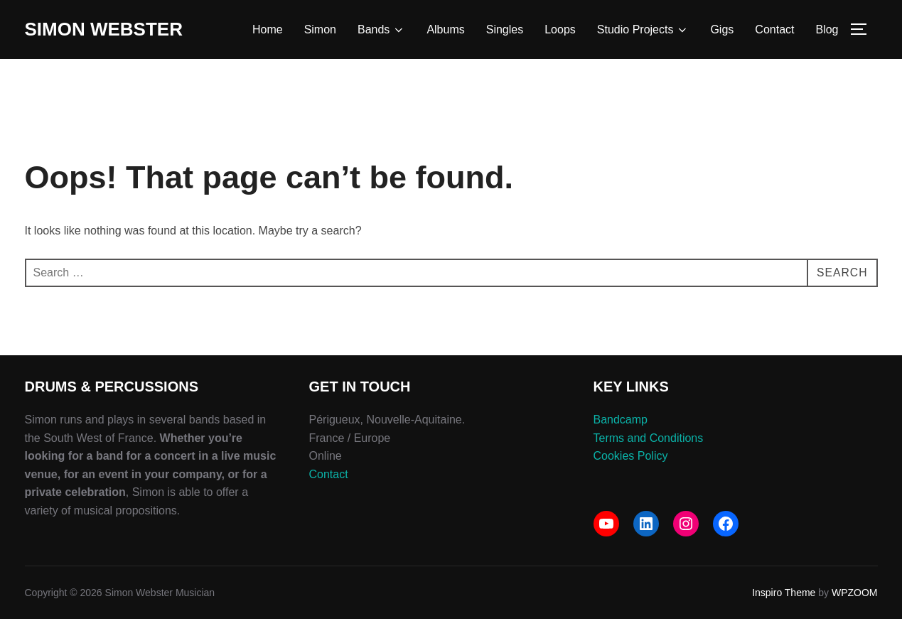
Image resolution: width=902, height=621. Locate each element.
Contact (774, 29)
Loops (560, 29)
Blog (826, 29)
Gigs (722, 29)
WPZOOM (855, 594)
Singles (504, 29)
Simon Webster (104, 29)
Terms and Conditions (649, 439)
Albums (445, 29)
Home (267, 29)
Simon (320, 29)
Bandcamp (621, 422)
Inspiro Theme (783, 594)
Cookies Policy (631, 458)
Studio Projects (643, 29)
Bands (381, 29)
